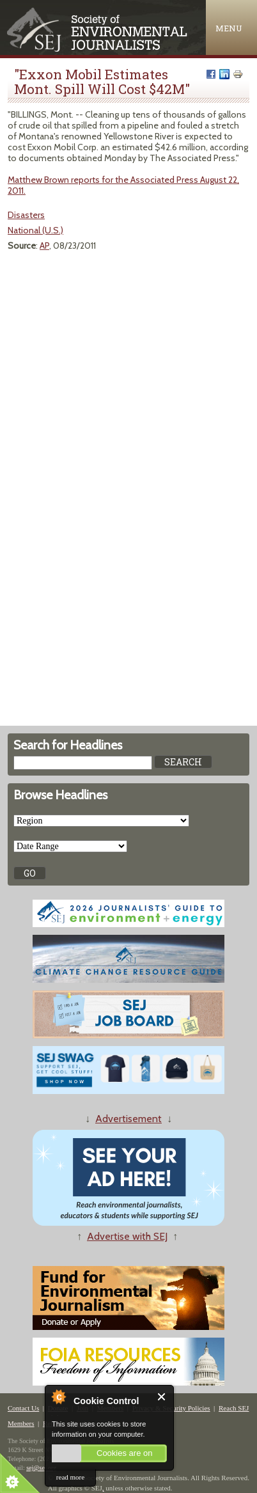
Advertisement (128, 1119)
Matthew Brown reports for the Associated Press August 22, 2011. (123, 185)
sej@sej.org (41, 1467)
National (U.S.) (35, 230)
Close (162, 1397)
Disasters (26, 215)
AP (44, 245)
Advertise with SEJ (127, 1236)
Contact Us (23, 1408)
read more (70, 1477)
